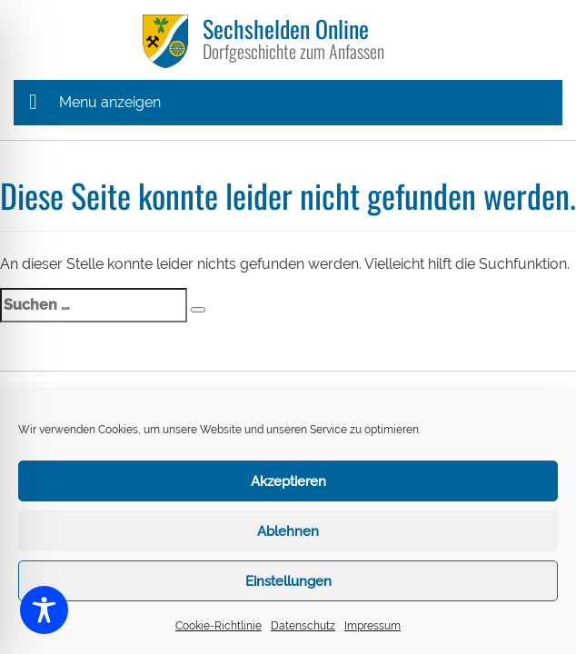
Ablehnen (288, 531)
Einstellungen (288, 581)
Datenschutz (303, 625)
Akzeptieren (288, 481)
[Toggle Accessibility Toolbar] (44, 610)
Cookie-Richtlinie (218, 625)
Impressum (372, 625)
